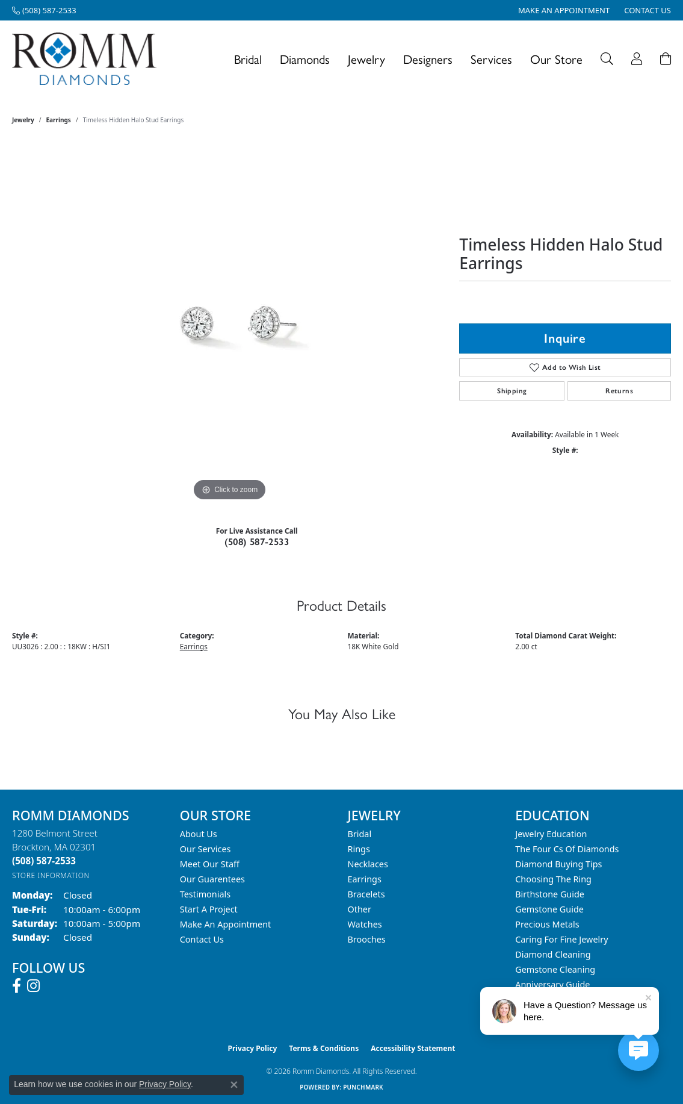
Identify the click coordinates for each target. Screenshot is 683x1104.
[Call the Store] (44, 861)
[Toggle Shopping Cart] (665, 58)
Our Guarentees (212, 879)
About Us (198, 834)
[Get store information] (51, 875)
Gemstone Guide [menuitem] (549, 909)
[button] (607, 58)
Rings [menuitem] (359, 849)
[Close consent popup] (234, 1084)
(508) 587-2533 (256, 541)
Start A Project (209, 909)
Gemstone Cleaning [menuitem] (555, 969)
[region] (229, 323)
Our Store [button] (556, 58)
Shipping (512, 391)
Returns (619, 391)
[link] (44, 10)
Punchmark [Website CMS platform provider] (363, 1087)
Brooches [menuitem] (367, 939)
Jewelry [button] (366, 58)
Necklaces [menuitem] (368, 864)
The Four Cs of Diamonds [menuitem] (567, 849)
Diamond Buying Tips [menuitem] (558, 864)
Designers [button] (428, 58)
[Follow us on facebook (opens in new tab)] (16, 986)
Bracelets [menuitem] (366, 894)
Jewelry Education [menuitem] (551, 834)
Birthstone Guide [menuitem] (549, 894)
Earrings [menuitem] (365, 879)
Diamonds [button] (305, 58)
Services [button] (491, 58)
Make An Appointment (225, 924)
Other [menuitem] (359, 909)
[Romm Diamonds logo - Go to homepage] (87, 59)
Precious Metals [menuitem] (547, 924)
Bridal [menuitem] (360, 834)
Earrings (58, 120)
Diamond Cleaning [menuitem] (552, 954)
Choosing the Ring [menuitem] (553, 879)
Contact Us (202, 939)
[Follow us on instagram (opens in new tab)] (33, 986)
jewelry (23, 120)
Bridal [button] (248, 58)
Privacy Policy (252, 1048)
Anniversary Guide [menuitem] (552, 984)
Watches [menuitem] (365, 924)
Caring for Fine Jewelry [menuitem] (561, 939)
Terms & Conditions (324, 1048)
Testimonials (205, 894)
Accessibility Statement (413, 1048)
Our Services (205, 849)
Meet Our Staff (210, 864)
